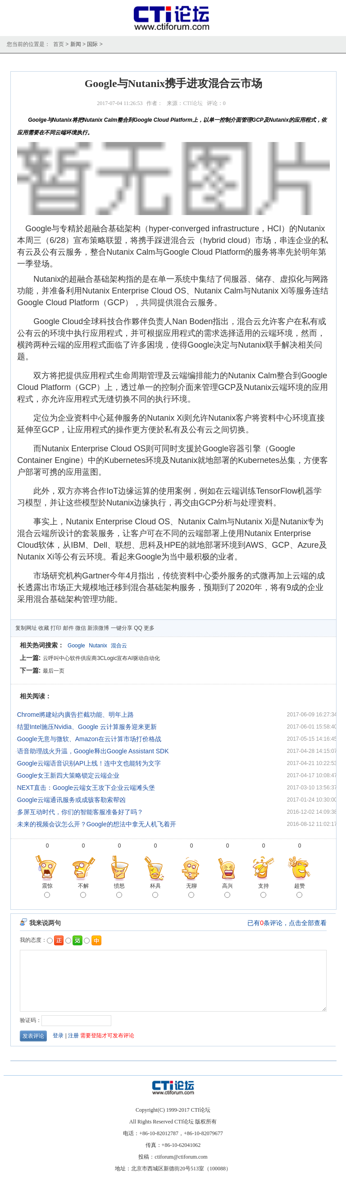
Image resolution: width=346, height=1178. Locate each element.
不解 (83, 891)
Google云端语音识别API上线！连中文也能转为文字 (89, 763)
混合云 (119, 645)
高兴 (227, 891)
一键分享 (121, 628)
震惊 (47, 891)
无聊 (191, 891)
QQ (138, 628)
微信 (80, 628)
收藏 (43, 628)
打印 (55, 628)
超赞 (299, 891)
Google (76, 645)
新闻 (75, 44)
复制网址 (26, 628)
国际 (92, 44)
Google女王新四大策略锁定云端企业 (68, 775)
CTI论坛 (192, 103)
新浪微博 (98, 628)
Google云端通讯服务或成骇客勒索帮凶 (71, 799)
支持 (263, 891)
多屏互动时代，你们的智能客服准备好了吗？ (80, 812)
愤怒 (119, 891)
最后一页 (53, 671)
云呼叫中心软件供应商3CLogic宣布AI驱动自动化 (101, 658)
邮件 (68, 628)
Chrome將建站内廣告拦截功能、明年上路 (75, 714)
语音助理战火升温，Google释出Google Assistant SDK (93, 751)
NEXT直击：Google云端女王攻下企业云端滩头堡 (86, 787)
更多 (149, 628)
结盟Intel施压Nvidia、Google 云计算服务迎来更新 (87, 726)
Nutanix (98, 645)
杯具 (155, 891)
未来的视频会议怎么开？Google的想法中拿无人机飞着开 (96, 824)
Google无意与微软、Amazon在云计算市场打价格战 (89, 739)
